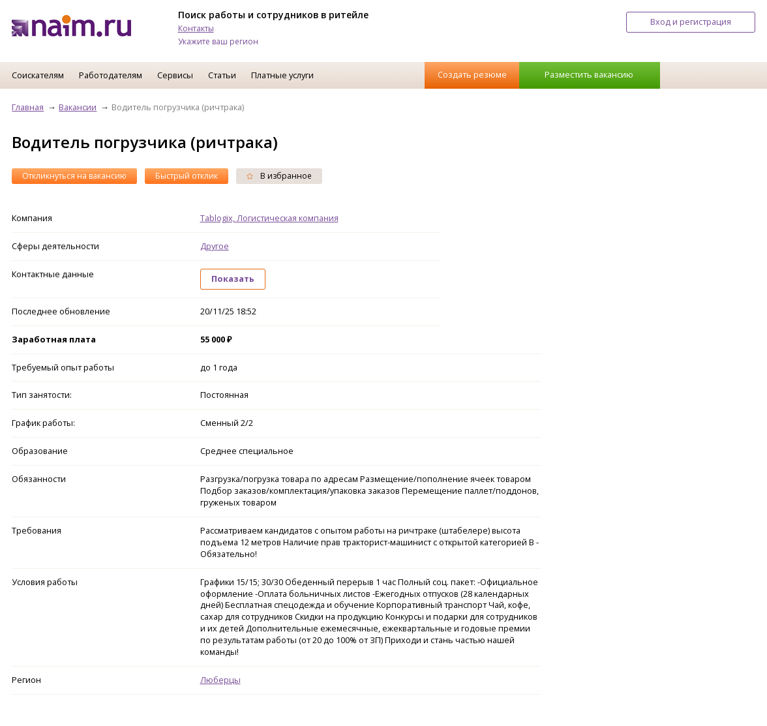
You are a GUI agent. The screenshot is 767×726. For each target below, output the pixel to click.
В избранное (279, 175)
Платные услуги (282, 75)
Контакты (196, 28)
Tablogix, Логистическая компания (269, 218)
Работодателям (110, 75)
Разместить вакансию (589, 74)
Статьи (222, 75)
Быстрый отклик (186, 175)
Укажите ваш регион (218, 41)
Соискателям (38, 75)
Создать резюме (472, 74)
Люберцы (220, 680)
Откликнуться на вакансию (74, 175)
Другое (214, 246)
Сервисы (175, 75)
